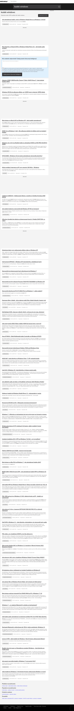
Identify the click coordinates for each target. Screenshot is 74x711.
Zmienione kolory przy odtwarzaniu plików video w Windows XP (20, 250)
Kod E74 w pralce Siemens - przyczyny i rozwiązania (32, 698)
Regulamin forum (20, 706)
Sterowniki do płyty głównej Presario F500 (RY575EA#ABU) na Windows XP (23, 281)
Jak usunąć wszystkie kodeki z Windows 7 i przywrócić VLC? (19, 661)
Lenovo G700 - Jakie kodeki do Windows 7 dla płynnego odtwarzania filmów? (23, 638)
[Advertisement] (24, 36)
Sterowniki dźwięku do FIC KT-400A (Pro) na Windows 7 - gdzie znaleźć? (22, 291)
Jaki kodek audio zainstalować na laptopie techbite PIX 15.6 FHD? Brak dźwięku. (24, 616)
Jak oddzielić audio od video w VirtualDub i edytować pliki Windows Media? (23, 381)
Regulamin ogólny (28, 706)
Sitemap (5, 707)
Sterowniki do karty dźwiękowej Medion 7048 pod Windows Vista (20, 348)
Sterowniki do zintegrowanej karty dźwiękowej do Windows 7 (19, 271)
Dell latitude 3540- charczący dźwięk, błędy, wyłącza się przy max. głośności (23, 312)
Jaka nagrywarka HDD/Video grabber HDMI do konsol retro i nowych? (21, 323)
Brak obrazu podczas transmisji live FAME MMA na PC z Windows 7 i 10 (22, 593)
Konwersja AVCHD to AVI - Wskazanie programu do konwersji (19, 402)
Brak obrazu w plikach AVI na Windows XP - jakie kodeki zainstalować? (21, 120)
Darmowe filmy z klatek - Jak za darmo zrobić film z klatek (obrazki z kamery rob (24, 300)
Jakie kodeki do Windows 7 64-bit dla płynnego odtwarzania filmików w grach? (24, 671)
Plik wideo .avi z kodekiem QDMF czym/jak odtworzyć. (17, 534)
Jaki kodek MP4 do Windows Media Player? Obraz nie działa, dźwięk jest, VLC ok (24, 484)
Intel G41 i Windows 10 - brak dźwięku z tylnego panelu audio (19, 370)
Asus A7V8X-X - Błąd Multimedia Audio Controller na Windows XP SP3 (21, 336)
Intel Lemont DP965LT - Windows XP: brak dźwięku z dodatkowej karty (22, 261)
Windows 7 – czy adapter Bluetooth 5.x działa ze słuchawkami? (19, 605)
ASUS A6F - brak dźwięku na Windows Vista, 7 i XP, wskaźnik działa (20, 358)
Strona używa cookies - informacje (40, 706)
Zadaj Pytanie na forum (43, 15)
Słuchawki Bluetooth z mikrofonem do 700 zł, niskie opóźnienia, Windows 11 (23, 627)
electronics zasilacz (13, 694)
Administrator (6, 706)
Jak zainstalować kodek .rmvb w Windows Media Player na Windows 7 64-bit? (23, 19)
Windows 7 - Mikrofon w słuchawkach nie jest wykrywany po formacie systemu (24, 414)
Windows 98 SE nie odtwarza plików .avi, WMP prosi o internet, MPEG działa (23, 92)
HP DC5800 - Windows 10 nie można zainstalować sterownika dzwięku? (22, 155)
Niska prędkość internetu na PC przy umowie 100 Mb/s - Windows (20, 167)
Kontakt (10, 707)
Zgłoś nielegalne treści (17, 707)
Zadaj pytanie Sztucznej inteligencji (12, 74)
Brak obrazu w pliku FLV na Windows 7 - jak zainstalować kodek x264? (21, 462)
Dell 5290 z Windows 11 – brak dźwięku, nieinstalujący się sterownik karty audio (24, 522)
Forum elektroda (13, 1)
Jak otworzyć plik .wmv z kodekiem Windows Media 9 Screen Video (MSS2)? (23, 557)
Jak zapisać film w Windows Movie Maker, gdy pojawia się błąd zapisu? (21, 581)
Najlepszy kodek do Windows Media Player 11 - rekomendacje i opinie (21, 393)
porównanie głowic (5, 694)
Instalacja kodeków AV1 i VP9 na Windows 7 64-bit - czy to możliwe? (21, 439)
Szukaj (59, 7)
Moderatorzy (12, 706)
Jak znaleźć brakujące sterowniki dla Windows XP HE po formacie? (20, 208)
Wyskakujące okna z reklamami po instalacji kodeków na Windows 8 (21, 570)
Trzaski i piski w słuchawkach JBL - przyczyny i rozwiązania (12, 698)
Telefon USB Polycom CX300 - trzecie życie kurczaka (16, 450)
